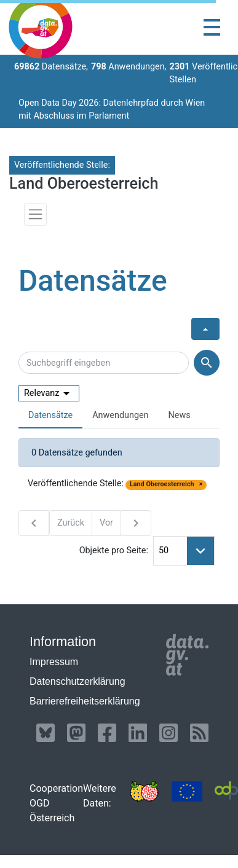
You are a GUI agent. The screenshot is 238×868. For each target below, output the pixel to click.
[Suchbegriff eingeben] (103, 363)
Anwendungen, (129, 66)
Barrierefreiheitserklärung (85, 701)
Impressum (54, 662)
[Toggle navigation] (212, 27)
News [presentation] (180, 415)
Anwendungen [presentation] (120, 415)
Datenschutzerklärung (77, 681)
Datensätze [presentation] (50, 415)
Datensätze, (51, 66)
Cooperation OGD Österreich (56, 803)
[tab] (50, 416)
